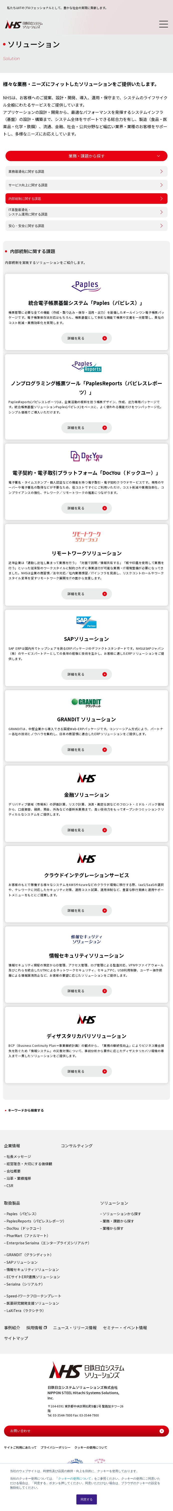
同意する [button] (87, 1499)
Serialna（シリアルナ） (26, 1284)
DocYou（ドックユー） (25, 1228)
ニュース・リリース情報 (75, 1328)
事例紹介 (12, 1328)
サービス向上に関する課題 (28, 185)
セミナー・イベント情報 (125, 1328)
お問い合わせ (87, 1430)
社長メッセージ (19, 1156)
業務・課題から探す (118, 1220)
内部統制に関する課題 (25, 199)
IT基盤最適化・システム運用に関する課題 (28, 212)
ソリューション (114, 1203)
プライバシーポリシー (56, 1447)
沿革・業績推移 (19, 1178)
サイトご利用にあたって (20, 1447)
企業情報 (12, 1146)
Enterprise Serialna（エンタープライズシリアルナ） (49, 1242)
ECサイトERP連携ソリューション (33, 1276)
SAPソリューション (22, 1262)
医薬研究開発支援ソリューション (33, 1303)
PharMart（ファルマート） (28, 1235)
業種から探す (113, 1228)
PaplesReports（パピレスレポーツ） (36, 1220)
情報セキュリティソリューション (33, 1269)
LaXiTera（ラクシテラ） (26, 1310)
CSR (10, 1185)
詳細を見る (87, 338)
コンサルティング (77, 1146)
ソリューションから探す (122, 1213)
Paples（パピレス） (23, 1213)
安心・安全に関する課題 (26, 226)
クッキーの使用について (74, 1478)
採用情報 (34, 1328)
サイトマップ (16, 1338)
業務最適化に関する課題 (26, 171)
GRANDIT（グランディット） (30, 1254)
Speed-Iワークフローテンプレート (34, 1295)
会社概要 (14, 1170)
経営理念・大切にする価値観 (29, 1163)
